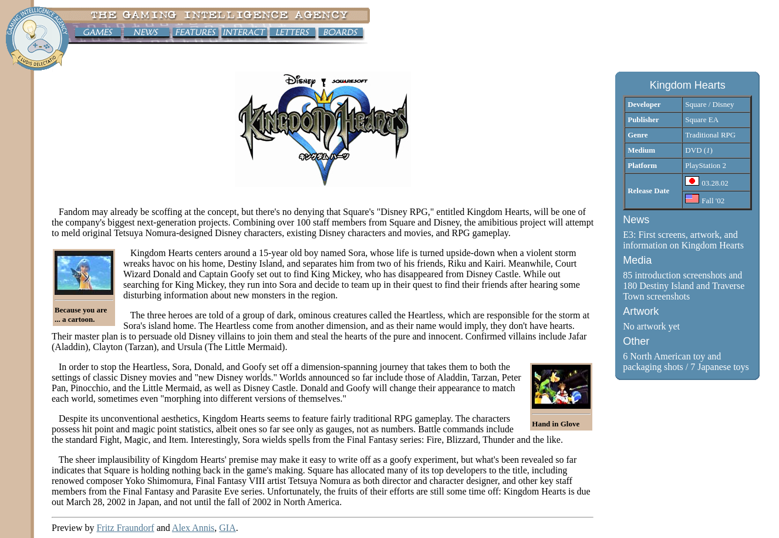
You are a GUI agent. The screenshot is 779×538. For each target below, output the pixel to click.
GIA (227, 528)
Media (637, 260)
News (636, 220)
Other (636, 341)
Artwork (641, 311)
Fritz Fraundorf (125, 528)
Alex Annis (193, 528)
